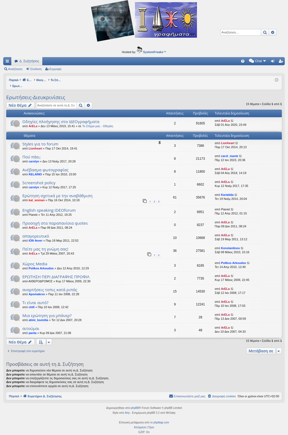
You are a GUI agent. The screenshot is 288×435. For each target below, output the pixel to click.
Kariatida (227, 189)
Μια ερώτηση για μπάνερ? (47, 309)
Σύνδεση (35, 69)
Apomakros (37, 288)
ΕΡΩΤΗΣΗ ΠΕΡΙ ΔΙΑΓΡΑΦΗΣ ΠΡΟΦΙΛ (55, 271)
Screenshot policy (38, 177)
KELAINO (35, 168)
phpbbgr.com (161, 416)
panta (32, 327)
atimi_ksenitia (38, 314)
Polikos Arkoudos (41, 262)
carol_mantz (229, 150)
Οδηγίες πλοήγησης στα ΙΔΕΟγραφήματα (60, 116)
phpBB (135, 402)
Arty (127, 407)
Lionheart (35, 142)
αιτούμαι (30, 322)
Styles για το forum (40, 138)
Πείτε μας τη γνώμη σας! (45, 243)
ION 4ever (35, 234)
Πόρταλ (14, 80)
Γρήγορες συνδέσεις (8, 62)
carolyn (34, 155)
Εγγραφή (55, 69)
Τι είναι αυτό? (35, 297)
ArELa (33, 120)
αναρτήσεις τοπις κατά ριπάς (49, 284)
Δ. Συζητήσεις (29, 61)
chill (31, 301)
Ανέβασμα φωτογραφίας (45, 164)
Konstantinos (230, 242)
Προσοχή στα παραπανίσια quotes (55, 217)
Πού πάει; (31, 151)
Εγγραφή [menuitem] (282, 62)
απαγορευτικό (35, 230)
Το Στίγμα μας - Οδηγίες (97, 120)
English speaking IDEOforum (49, 204)
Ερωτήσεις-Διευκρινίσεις (35, 91)
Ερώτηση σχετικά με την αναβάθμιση (57, 190)
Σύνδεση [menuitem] (274, 62)
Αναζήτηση (15, 69)
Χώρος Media (34, 258)
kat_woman (37, 194)
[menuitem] (197, 61)
